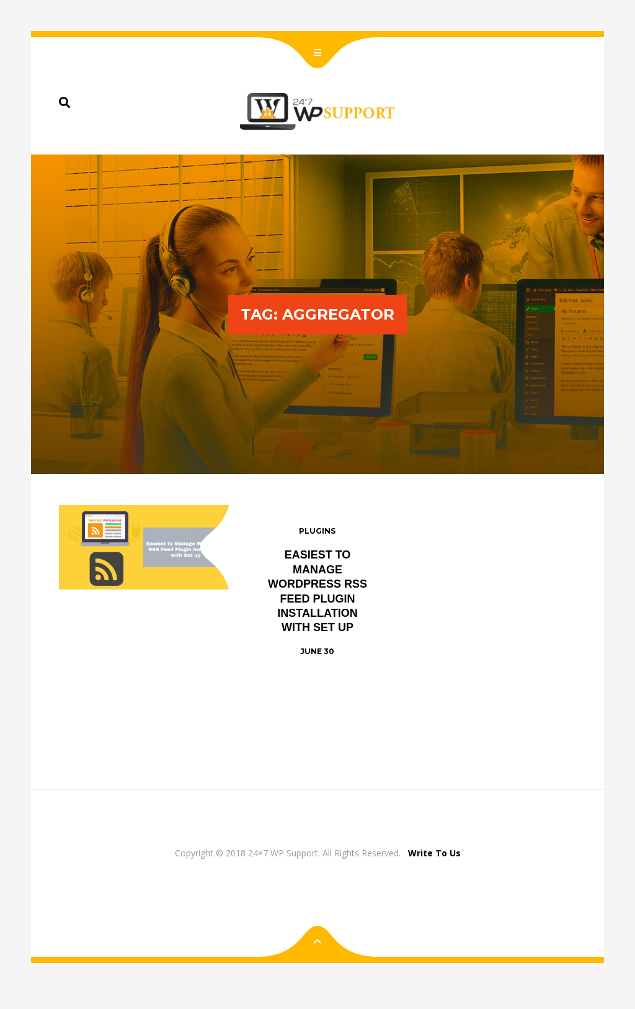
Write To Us (434, 853)
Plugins (317, 531)
